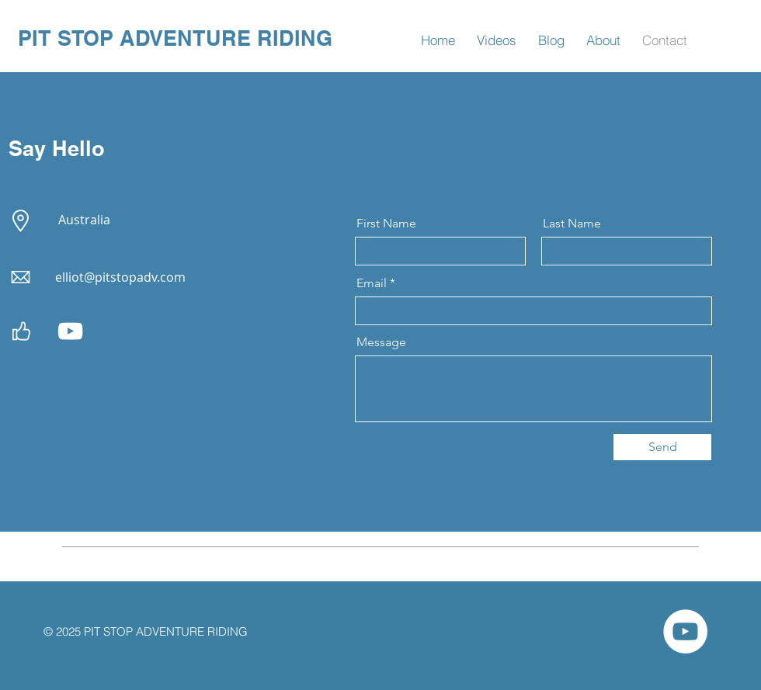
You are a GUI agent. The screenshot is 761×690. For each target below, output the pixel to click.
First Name (386, 223)
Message (381, 342)
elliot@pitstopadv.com (120, 277)
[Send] (662, 447)
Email (371, 283)
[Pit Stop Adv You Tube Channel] (70, 331)
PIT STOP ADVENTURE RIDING (175, 38)
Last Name (572, 223)
